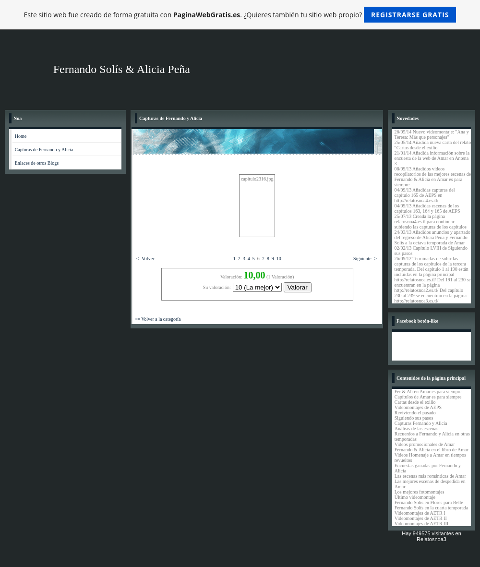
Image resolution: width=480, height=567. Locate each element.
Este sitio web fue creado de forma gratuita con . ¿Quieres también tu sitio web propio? (240, 15)
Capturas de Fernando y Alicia (44, 149)
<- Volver (145, 258)
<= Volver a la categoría (158, 319)
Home (20, 136)
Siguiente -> (365, 258)
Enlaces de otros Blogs (37, 163)
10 (278, 258)
